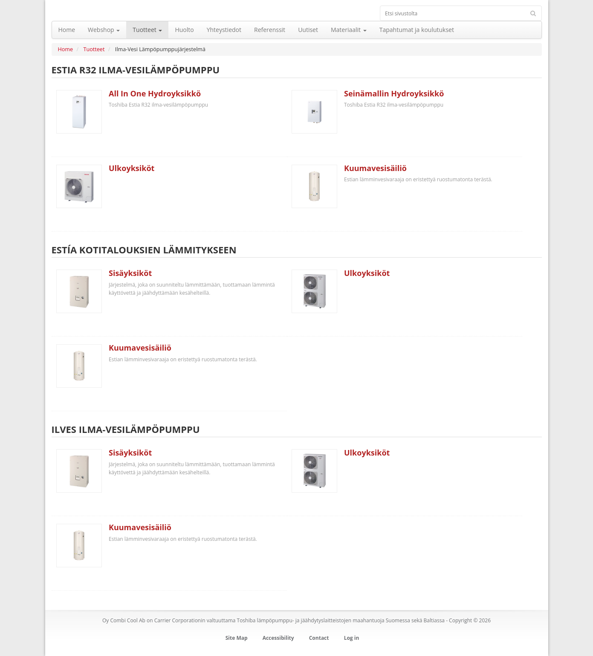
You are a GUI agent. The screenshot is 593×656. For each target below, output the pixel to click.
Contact (319, 637)
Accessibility (278, 637)
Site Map (237, 637)
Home (65, 49)
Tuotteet (94, 49)
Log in (351, 637)
